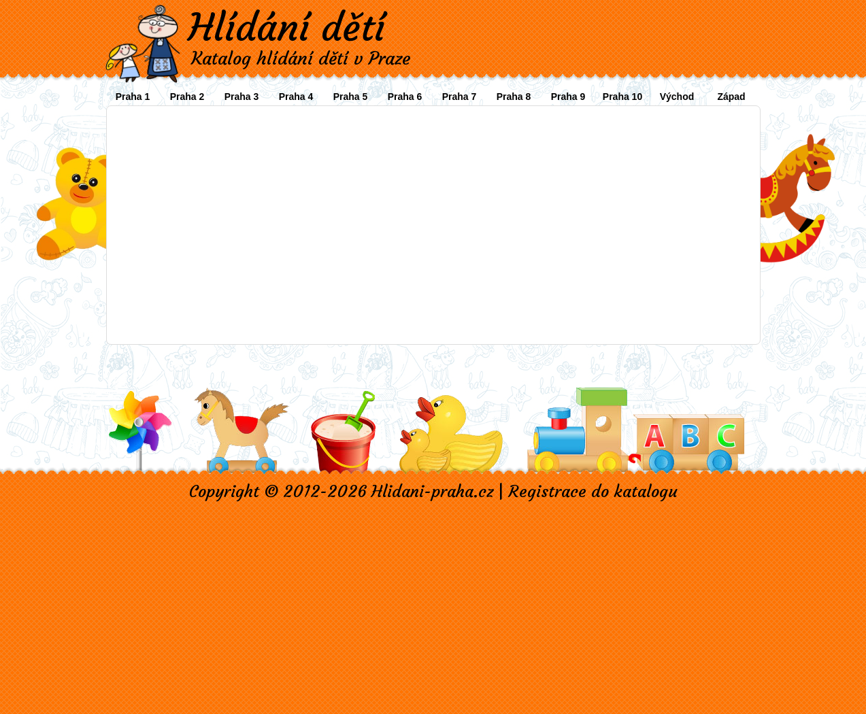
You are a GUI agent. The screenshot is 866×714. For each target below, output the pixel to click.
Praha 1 (133, 96)
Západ (731, 96)
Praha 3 (241, 96)
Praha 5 (350, 96)
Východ (677, 96)
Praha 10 (622, 96)
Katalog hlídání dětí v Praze (301, 58)
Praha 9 (568, 96)
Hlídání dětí (286, 27)
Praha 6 (405, 96)
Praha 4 (296, 96)
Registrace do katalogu (593, 491)
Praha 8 (514, 96)
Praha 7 (459, 96)
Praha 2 (187, 96)
